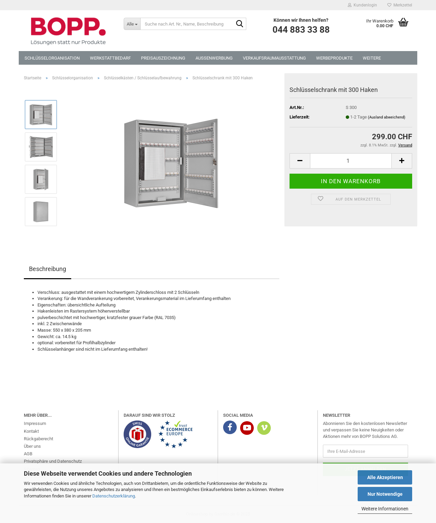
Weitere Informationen (384, 508)
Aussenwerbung (214, 58)
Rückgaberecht (38, 438)
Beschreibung (47, 268)
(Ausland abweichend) (386, 117)
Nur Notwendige (385, 494)
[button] (300, 161)
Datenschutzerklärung (113, 495)
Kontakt (31, 431)
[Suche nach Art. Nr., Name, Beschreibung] (132, 24)
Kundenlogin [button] (362, 5)
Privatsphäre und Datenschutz (53, 461)
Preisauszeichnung (163, 58)
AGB (28, 453)
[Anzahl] (351, 161)
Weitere (372, 58)
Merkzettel (399, 5)
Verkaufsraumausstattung (274, 58)
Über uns (32, 446)
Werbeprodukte (334, 58)
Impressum (35, 423)
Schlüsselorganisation (52, 58)
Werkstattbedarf (110, 58)
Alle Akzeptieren (385, 477)
